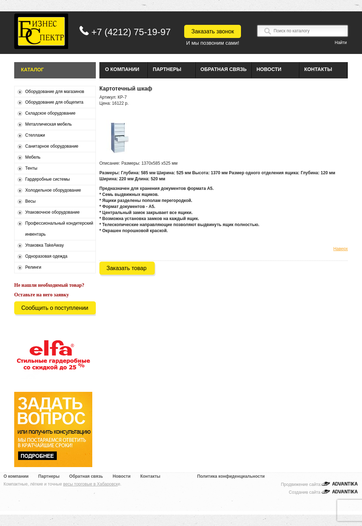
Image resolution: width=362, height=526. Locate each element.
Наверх (340, 248)
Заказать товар (126, 268)
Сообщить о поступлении (54, 308)
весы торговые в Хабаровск (90, 484)
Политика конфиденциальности (231, 476)
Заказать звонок (212, 31)
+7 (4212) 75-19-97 (131, 32)
